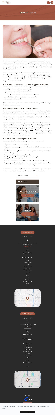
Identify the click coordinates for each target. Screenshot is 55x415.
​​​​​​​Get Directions (27, 246)
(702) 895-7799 (27, 253)
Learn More (27, 195)
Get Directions (27, 327)
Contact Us (27, 214)
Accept (27, 411)
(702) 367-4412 (27, 334)
